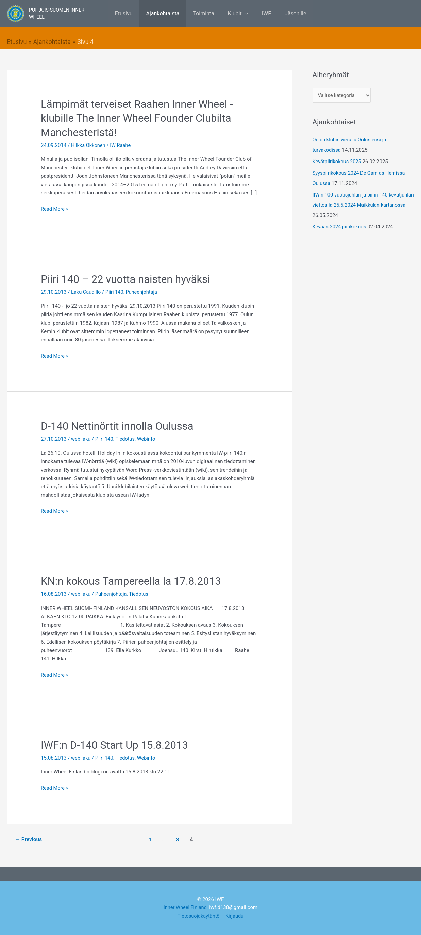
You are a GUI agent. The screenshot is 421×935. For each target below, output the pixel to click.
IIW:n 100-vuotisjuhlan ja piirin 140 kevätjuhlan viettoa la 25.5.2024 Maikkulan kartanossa (361, 205)
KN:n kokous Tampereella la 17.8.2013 (133, 581)
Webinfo (148, 439)
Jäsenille (288, 13)
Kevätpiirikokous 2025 (338, 161)
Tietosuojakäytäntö (198, 916)
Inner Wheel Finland (185, 907)
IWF (262, 13)
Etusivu (130, 13)
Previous (29, 839)
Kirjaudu (235, 916)
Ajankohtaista (167, 13)
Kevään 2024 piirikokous (340, 227)
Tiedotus (126, 439)
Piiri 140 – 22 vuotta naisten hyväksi (128, 278)
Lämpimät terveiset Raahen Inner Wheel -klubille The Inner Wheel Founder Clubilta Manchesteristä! (140, 117)
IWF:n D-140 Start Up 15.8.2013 (116, 744)
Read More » (55, 208)
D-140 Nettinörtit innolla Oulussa (119, 425)
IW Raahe (121, 145)
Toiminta (204, 13)
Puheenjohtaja (143, 292)
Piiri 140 (115, 292)
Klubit (233, 13)
